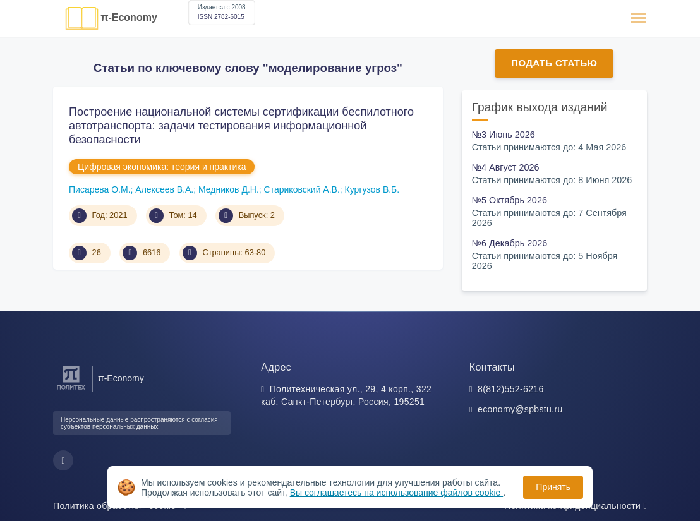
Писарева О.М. (100, 189)
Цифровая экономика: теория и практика (162, 167)
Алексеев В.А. (164, 189)
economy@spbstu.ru (520, 409)
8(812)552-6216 (511, 389)
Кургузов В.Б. (372, 189)
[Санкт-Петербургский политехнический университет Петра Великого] (71, 390)
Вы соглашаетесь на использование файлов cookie (397, 493)
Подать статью (554, 62)
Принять (553, 487)
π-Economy (128, 17)
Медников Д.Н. (228, 189)
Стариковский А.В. (302, 189)
